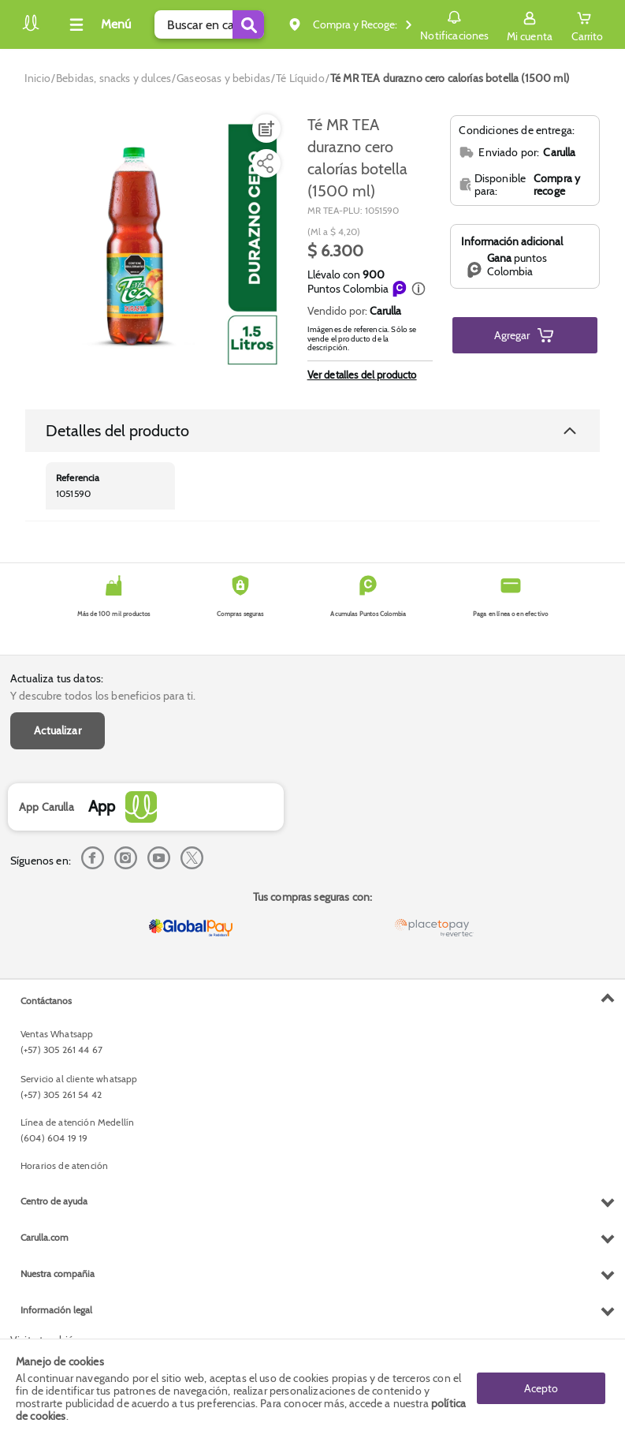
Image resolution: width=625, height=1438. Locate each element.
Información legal (56, 1310)
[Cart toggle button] (587, 24)
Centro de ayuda (53, 1201)
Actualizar (57, 730)
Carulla (385, 311)
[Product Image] (157, 245)
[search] (209, 24)
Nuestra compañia (57, 1273)
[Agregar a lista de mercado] (265, 128)
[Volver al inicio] (30, 28)
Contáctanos (46, 1001)
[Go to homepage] (37, 78)
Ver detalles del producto (362, 374)
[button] (418, 289)
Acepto (541, 1388)
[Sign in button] (529, 24)
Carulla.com (44, 1237)
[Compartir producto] (265, 163)
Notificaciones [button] (454, 24)
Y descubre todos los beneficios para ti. (102, 695)
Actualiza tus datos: (56, 678)
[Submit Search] (248, 24)
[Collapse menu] (98, 24)
